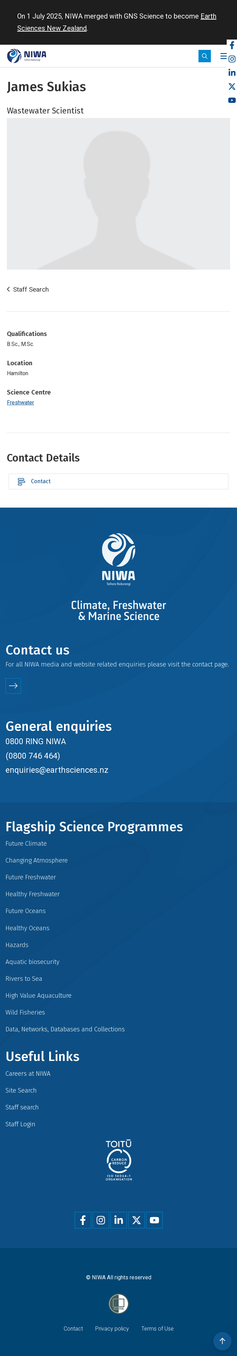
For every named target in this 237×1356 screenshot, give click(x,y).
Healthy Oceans (28, 928)
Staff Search (31, 289)
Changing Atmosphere (37, 860)
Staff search (22, 1107)
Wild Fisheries (25, 1012)
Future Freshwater (31, 877)
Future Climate (26, 843)
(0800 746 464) (33, 756)
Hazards (17, 945)
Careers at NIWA (28, 1073)
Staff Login (20, 1124)
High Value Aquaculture (39, 995)
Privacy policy (112, 1328)
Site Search (21, 1090)
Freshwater (20, 402)
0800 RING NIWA (36, 741)
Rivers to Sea (24, 979)
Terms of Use (157, 1328)
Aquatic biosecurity (33, 962)
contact (202, 664)
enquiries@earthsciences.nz (57, 770)
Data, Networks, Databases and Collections (65, 1029)
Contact (41, 481)
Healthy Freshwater (33, 894)
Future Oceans (26, 911)
